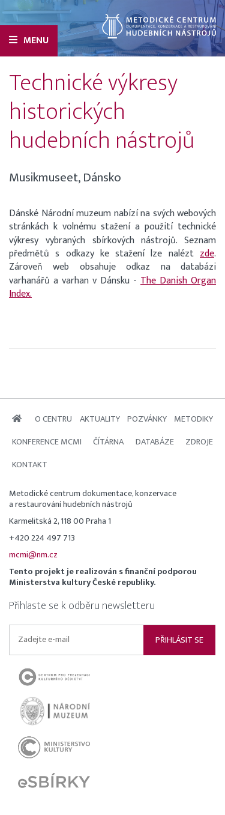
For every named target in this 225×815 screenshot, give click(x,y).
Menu (29, 40)
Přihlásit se (179, 640)
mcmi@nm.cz (33, 555)
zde (207, 254)
